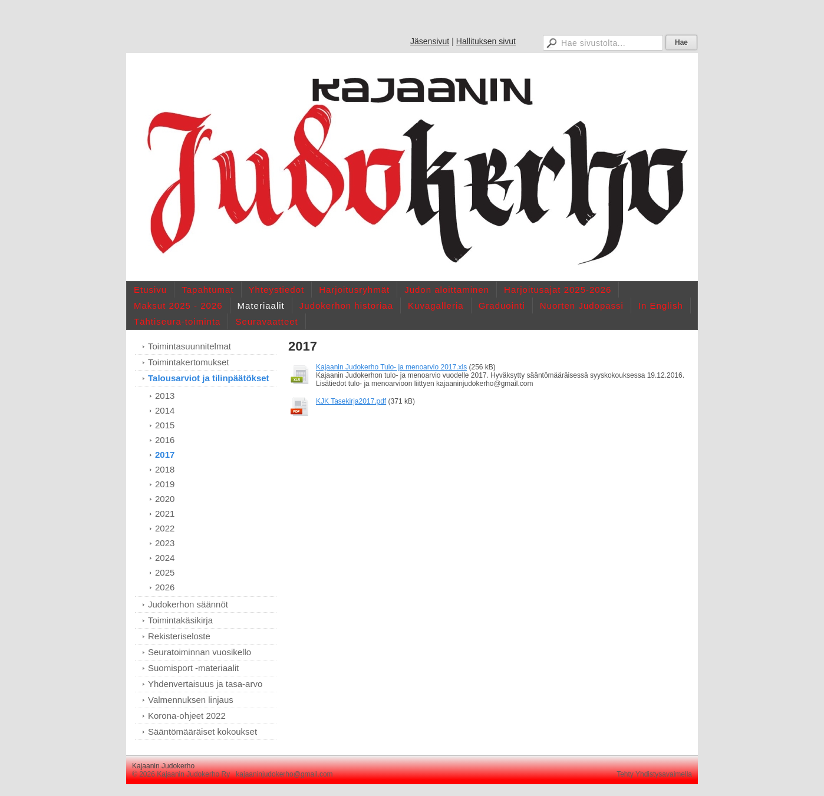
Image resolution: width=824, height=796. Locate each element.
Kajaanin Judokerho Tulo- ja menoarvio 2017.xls (391, 367)
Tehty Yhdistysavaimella (654, 774)
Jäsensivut (429, 41)
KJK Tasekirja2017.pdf (351, 401)
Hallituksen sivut (486, 41)
